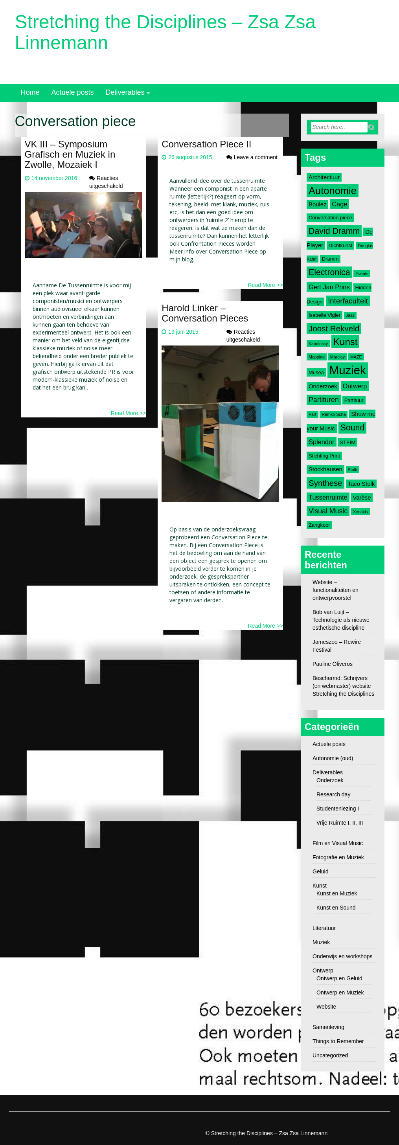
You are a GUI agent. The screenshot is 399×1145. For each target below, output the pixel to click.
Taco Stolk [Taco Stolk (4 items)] (361, 484)
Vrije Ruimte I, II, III (339, 823)
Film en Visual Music (338, 843)
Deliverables (125, 92)
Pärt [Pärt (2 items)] (312, 414)
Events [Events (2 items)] (361, 273)
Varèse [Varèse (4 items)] (362, 497)
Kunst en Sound (336, 907)
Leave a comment (256, 157)
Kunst (320, 885)
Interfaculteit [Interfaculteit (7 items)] (348, 301)
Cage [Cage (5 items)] (339, 204)
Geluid (320, 871)
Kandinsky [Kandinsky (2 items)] (318, 343)
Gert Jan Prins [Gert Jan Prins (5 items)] (329, 286)
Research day (333, 794)
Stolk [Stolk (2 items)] (352, 469)
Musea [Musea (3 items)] (316, 372)
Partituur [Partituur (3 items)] (354, 400)
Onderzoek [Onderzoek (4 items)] (323, 386)
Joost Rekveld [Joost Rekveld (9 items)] (334, 328)
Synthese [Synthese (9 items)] (325, 482)
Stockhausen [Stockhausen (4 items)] (325, 469)
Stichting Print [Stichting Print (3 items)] (324, 456)
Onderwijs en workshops (343, 956)
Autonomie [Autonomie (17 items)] (333, 190)
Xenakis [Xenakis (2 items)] (360, 511)
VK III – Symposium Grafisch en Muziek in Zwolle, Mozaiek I (70, 154)
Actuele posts (72, 92)
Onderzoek (329, 780)
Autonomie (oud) (333, 758)
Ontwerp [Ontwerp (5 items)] (355, 386)
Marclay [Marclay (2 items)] (337, 357)
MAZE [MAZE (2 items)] (356, 357)
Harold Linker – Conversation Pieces (205, 313)
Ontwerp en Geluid (339, 978)
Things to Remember (338, 1041)
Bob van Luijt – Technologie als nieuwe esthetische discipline (341, 620)
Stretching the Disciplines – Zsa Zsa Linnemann (165, 32)
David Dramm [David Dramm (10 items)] (334, 231)
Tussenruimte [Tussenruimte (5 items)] (328, 497)
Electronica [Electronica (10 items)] (329, 272)
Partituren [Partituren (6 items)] (324, 400)
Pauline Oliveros (333, 664)
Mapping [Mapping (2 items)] (317, 357)
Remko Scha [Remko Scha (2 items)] (334, 414)
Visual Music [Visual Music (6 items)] (328, 511)
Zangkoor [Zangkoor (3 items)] (319, 525)
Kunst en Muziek (336, 893)
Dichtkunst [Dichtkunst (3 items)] (340, 245)
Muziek (321, 942)
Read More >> (128, 413)
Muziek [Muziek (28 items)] (347, 370)
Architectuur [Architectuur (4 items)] (324, 177)
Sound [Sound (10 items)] (352, 427)
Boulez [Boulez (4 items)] (317, 204)
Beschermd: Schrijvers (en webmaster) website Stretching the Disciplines (343, 686)
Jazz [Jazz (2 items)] (350, 315)
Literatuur (324, 928)
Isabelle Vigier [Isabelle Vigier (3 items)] (324, 315)
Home (30, 92)
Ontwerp (323, 970)
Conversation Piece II (206, 144)
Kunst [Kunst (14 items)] (345, 341)
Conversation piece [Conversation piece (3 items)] (330, 218)
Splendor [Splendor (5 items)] (322, 441)
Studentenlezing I (337, 808)
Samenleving (328, 1027)
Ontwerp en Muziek (340, 992)
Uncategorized (330, 1055)
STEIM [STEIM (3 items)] (347, 442)
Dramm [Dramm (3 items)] (330, 259)
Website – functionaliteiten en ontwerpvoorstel (336, 590)
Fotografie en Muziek (338, 857)
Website (326, 1006)
